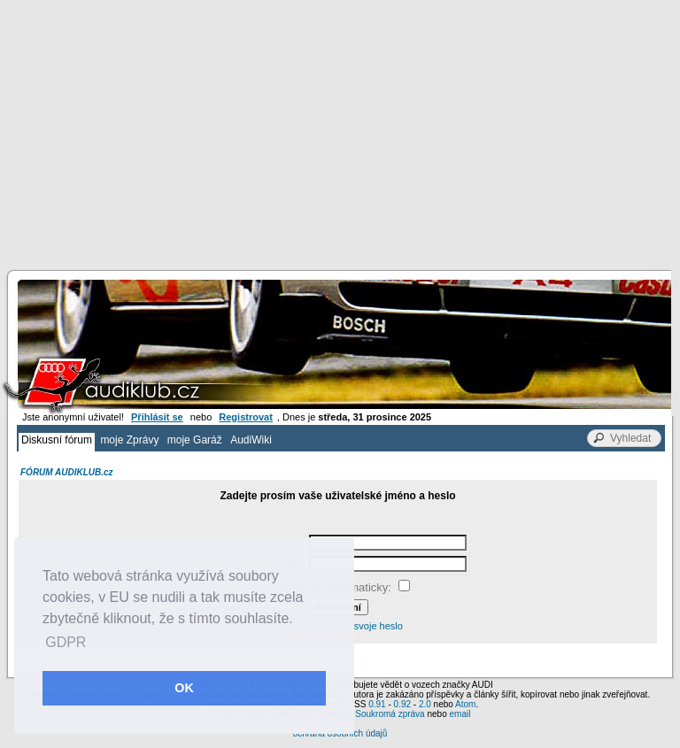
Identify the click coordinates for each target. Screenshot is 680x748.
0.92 (402, 704)
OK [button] (184, 688)
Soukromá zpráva (389, 714)
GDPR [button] (65, 642)
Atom (465, 704)
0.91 (376, 704)
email (459, 714)
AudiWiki (251, 440)
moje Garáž (194, 440)
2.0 (425, 704)
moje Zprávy (129, 440)
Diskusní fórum (56, 440)
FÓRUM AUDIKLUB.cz (66, 472)
